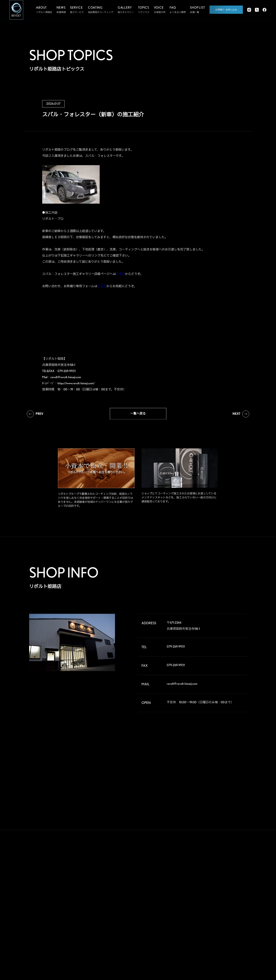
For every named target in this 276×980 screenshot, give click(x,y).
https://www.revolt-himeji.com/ (76, 386)
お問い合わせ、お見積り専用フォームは (74, 289)
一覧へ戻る (138, 417)
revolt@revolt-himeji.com (65, 380)
